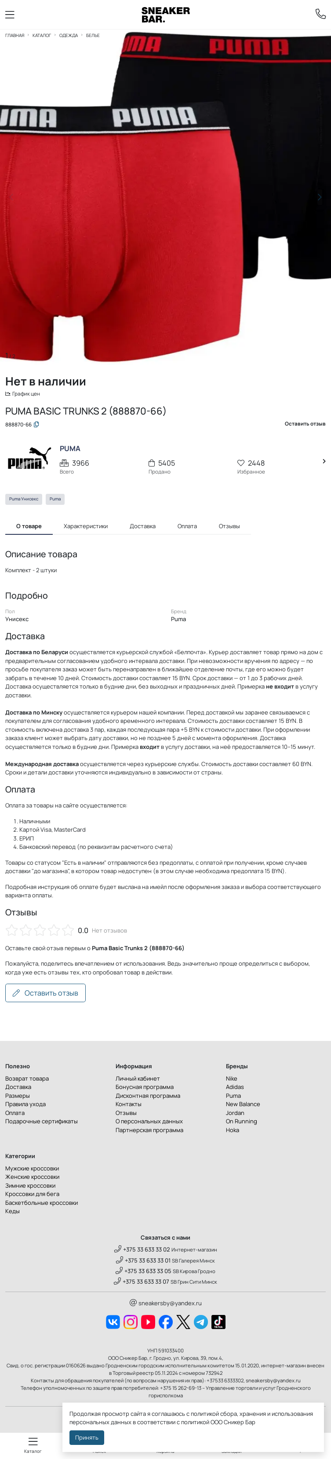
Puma (55, 500)
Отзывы (126, 1114)
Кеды (12, 1212)
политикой (195, 1422)
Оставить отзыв (45, 994)
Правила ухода (25, 1105)
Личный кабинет (138, 1079)
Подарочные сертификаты (41, 1122)
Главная (14, 35)
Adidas (235, 1088)
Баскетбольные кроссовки (41, 1203)
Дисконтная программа (148, 1096)
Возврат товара (27, 1079)
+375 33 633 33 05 (143, 1272)
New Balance (243, 1105)
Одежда (68, 35)
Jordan (235, 1114)
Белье (93, 35)
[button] (319, 197)
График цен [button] (24, 394)
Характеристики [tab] (86, 527)
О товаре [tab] (29, 527)
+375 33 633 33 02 (142, 1250)
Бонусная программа (145, 1088)
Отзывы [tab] (229, 527)
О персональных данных (149, 1122)
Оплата (15, 1114)
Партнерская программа (149, 1131)
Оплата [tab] (187, 527)
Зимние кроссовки (30, 1186)
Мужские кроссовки (32, 1169)
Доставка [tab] (143, 527)
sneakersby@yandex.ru (166, 1304)
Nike (231, 1079)
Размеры (17, 1096)
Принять (86, 1437)
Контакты (129, 1105)
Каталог (42, 35)
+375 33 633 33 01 (143, 1261)
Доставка (18, 1088)
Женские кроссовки (32, 1177)
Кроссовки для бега (32, 1195)
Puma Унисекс (23, 500)
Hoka (232, 1131)
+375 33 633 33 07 (141, 1282)
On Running (241, 1122)
